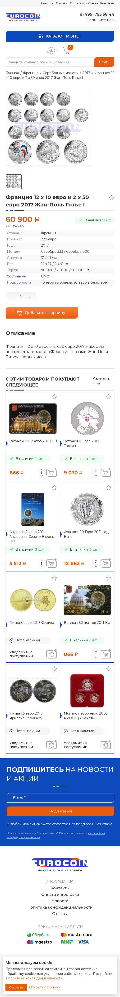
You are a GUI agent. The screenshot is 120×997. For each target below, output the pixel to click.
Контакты (107, 3)
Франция (30, 73)
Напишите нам (100, 20)
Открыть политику (44, 987)
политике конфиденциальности (35, 978)
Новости (47, 3)
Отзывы (62, 3)
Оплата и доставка (84, 3)
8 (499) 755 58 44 (97, 14)
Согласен (16, 987)
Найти (104, 62)
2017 (86, 73)
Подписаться (60, 811)
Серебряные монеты (60, 73)
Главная (12, 73)
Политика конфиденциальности (60, 907)
